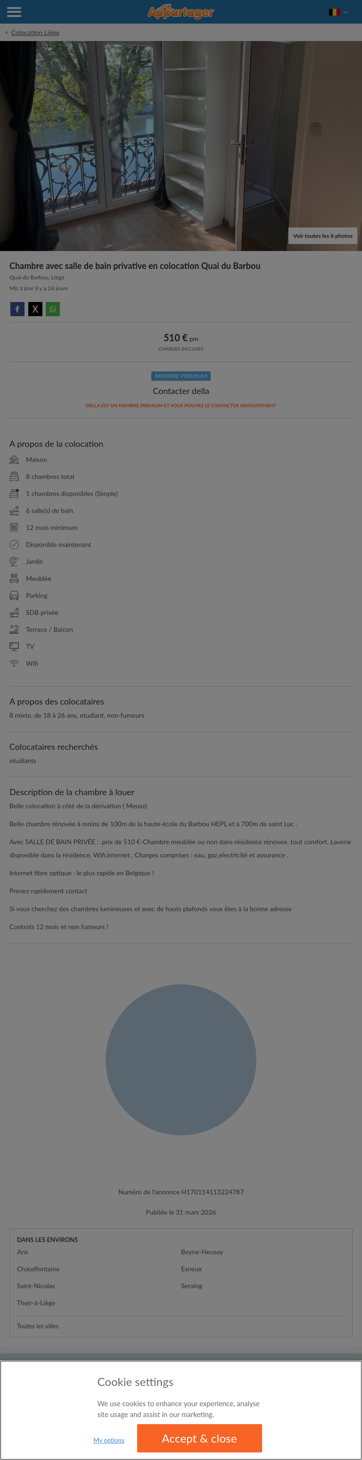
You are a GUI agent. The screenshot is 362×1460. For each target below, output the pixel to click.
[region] (181, 1410)
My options (108, 1440)
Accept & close (199, 1438)
